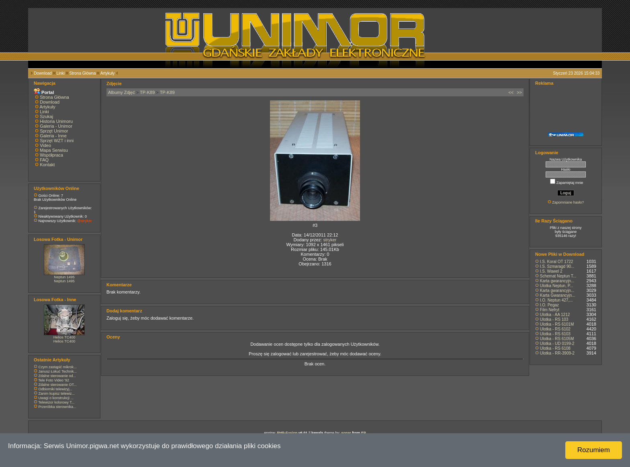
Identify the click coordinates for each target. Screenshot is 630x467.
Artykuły (107, 73)
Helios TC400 (64, 337)
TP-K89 (147, 92)
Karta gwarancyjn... (557, 281)
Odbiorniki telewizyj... (56, 389)
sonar (346, 433)
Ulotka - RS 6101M (557, 324)
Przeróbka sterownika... (57, 407)
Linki (60, 73)
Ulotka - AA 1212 (555, 314)
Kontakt (47, 164)
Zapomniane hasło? (568, 202)
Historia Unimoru (56, 121)
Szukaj (46, 116)
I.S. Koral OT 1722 (556, 261)
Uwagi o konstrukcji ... (56, 398)
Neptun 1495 (64, 277)
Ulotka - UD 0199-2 (557, 343)
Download (42, 73)
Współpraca (51, 155)
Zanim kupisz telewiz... (57, 394)
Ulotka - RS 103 (554, 319)
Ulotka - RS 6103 (555, 334)
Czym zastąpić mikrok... (58, 367)
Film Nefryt (549, 310)
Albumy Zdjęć (121, 92)
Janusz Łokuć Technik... (58, 371)
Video (45, 145)
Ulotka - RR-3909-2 (557, 353)
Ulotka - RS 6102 (555, 329)
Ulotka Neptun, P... (556, 285)
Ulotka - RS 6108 (555, 348)
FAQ (44, 159)
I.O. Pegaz (549, 305)
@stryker (84, 221)
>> (519, 92)
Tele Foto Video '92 (53, 380)
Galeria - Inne (53, 135)
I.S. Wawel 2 (551, 271)
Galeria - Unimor (56, 126)
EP (363, 433)
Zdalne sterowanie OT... (58, 385)
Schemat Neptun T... (558, 276)
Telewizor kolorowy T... (56, 402)
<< (510, 92)
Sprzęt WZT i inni (57, 140)
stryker (329, 239)
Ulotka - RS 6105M (557, 338)
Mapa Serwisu (54, 150)
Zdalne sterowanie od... (57, 376)
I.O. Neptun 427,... (556, 300)
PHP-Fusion (287, 433)
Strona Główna (83, 73)
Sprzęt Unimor (54, 130)
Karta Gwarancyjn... (557, 295)
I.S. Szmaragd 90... (557, 266)
